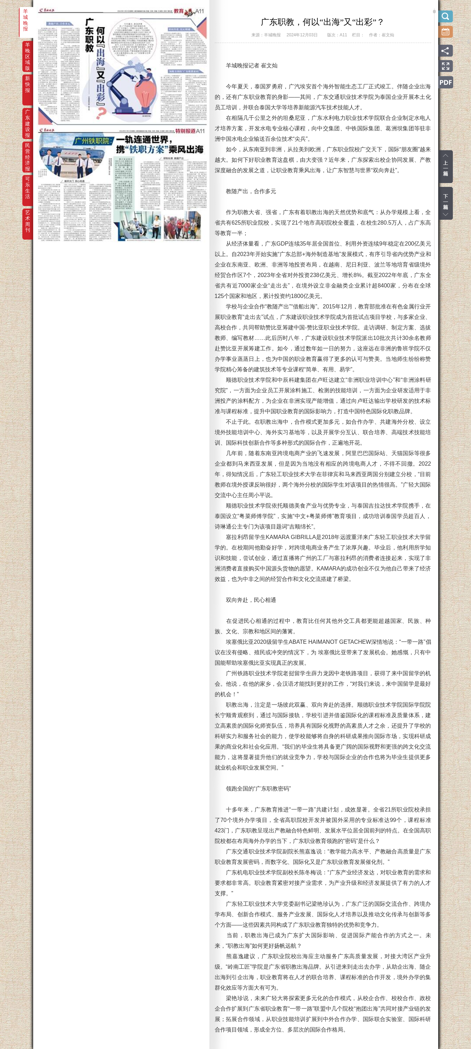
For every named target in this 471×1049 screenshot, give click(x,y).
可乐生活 (27, 183)
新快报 (27, 83)
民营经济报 (27, 150)
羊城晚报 (25, 16)
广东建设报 (27, 116)
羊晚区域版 (27, 49)
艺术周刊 (27, 217)
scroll (434, 11)
